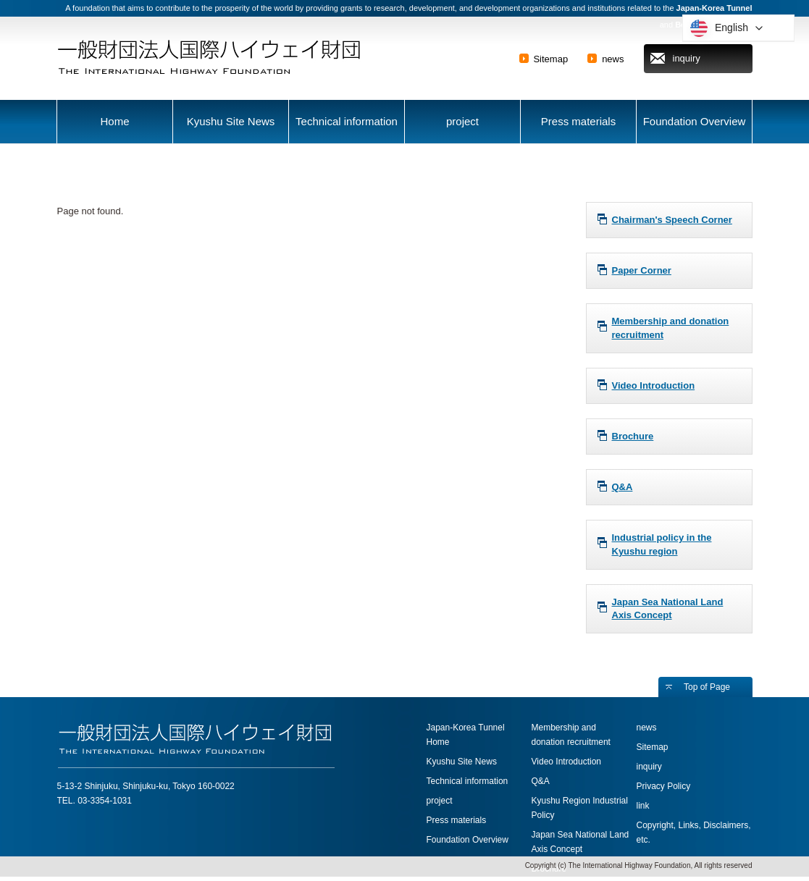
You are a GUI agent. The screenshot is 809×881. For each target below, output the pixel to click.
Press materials (578, 121)
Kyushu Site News (231, 121)
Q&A (622, 486)
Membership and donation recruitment (670, 328)
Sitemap (550, 59)
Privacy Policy (664, 786)
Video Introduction (653, 385)
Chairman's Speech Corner (672, 219)
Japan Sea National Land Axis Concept (668, 608)
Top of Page (707, 687)
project (462, 121)
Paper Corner (641, 270)
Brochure (633, 436)
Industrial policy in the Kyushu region (662, 544)
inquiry (686, 58)
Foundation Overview (694, 121)
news (613, 59)
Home (114, 121)
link (643, 806)
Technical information (346, 121)
